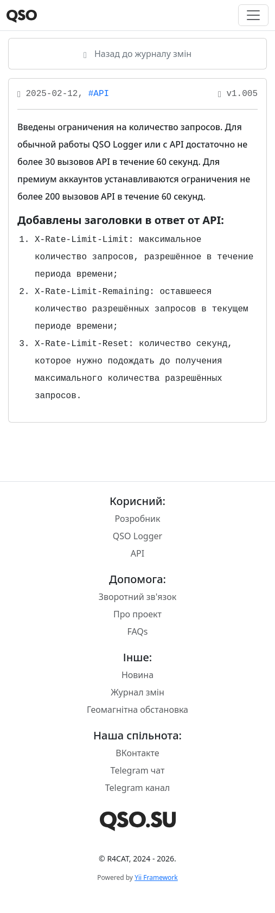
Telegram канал (137, 788)
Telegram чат (138, 770)
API (137, 553)
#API (98, 94)
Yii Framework (156, 877)
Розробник (138, 519)
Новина (137, 675)
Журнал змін (137, 692)
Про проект (137, 614)
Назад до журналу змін (137, 54)
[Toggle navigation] (253, 15)
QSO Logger (137, 536)
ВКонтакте (137, 753)
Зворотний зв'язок (138, 597)
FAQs (137, 631)
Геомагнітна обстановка (137, 710)
